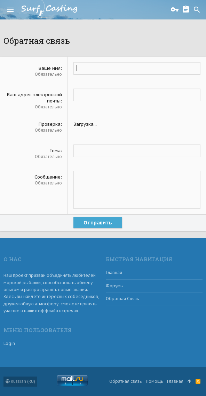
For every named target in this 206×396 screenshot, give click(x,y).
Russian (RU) (20, 381)
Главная (114, 272)
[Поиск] (197, 9)
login (9, 343)
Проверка (50, 124)
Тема (55, 151)
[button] (10, 10)
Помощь (154, 381)
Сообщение (47, 177)
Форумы (115, 285)
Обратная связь (122, 298)
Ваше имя (50, 68)
